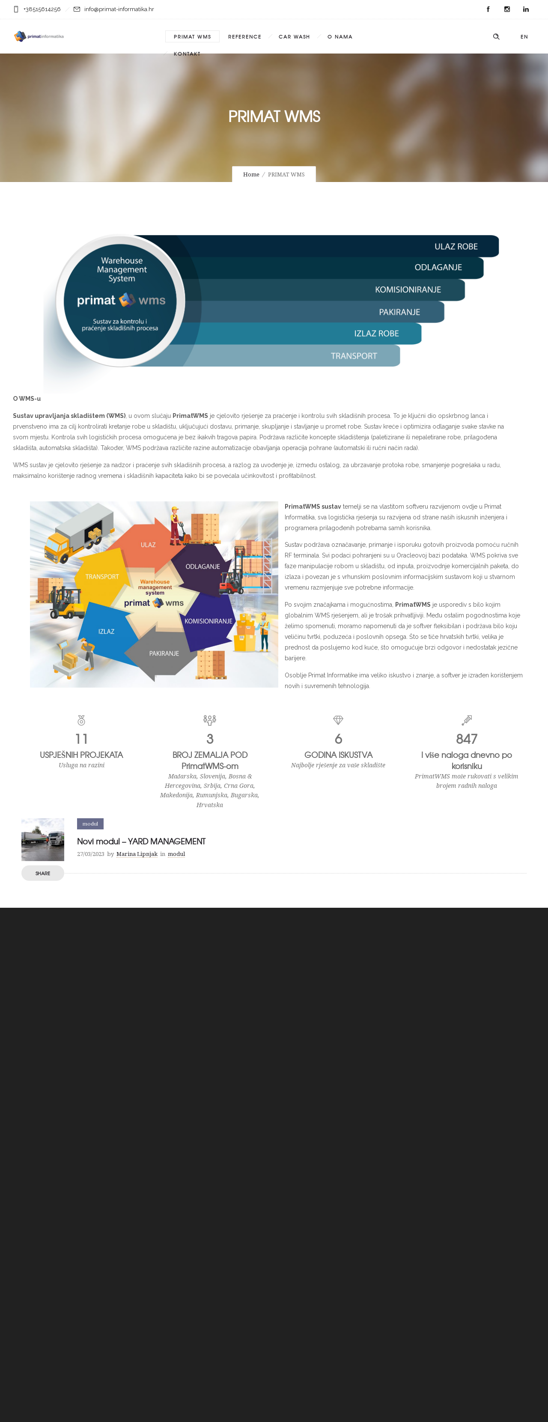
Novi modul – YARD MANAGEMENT (141, 841)
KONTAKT (187, 53)
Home (251, 174)
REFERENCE (245, 36)
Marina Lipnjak (137, 854)
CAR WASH (294, 36)
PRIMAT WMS (192, 36)
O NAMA (340, 36)
